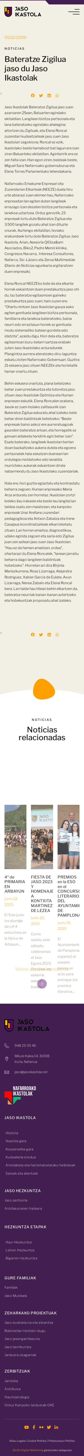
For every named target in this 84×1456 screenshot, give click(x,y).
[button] (74, 12)
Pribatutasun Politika (61, 1440)
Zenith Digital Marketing (28, 1450)
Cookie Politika (37, 1440)
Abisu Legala (17, 1440)
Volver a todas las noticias (42, 969)
